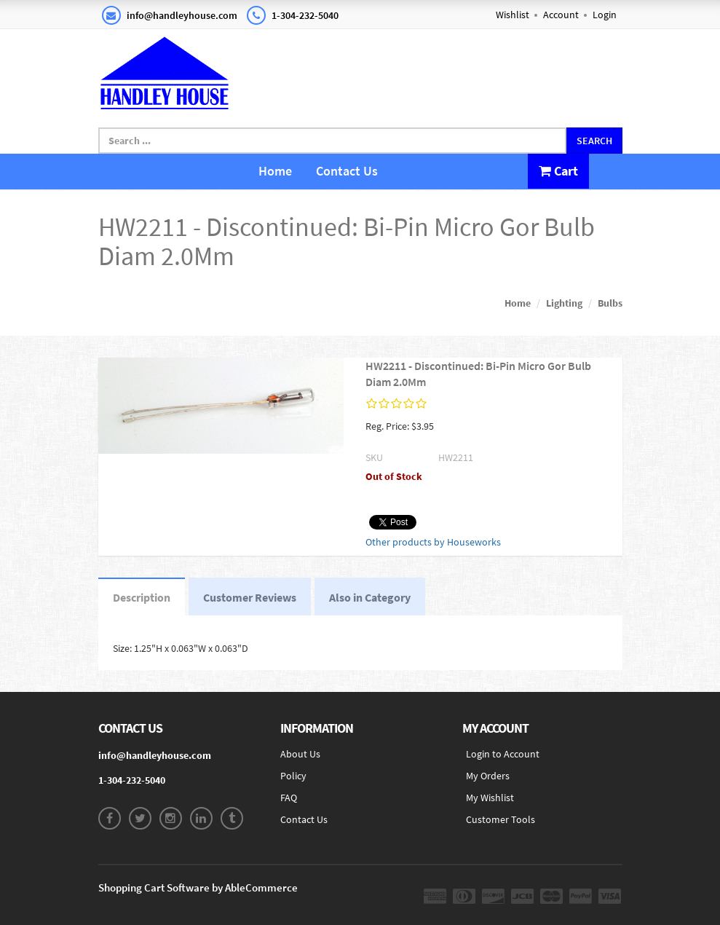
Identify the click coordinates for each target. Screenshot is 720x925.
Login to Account (502, 753)
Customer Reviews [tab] (249, 597)
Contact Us (347, 170)
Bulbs (610, 303)
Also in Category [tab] (370, 597)
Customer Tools (500, 819)
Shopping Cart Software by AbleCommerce (198, 887)
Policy (293, 775)
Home (275, 170)
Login (605, 14)
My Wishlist (490, 797)
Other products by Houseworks (433, 541)
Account (561, 14)
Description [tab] (141, 597)
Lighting (564, 303)
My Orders (488, 775)
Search (594, 140)
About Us (300, 753)
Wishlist (512, 14)
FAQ (288, 797)
